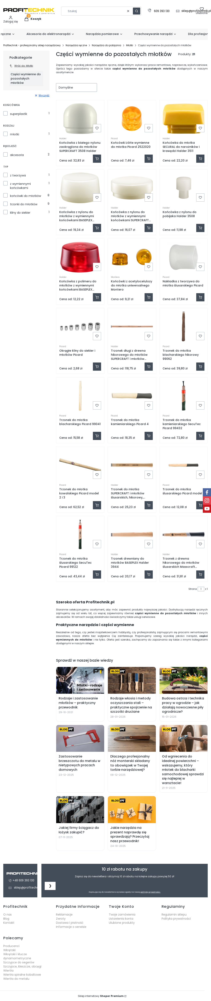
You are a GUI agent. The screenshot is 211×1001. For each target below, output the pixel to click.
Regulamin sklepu (174, 914)
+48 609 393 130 (23, 880)
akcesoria (17, 155)
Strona (192, 589)
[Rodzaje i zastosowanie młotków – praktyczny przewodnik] (80, 680)
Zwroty (61, 919)
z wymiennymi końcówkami (20, 186)
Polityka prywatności (176, 919)
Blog (6, 919)
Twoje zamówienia (122, 914)
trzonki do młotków (23, 204)
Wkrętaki (9, 950)
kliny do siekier (20, 213)
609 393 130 (162, 11)
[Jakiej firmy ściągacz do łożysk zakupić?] (80, 809)
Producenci (11, 946)
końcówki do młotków (25, 196)
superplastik (18, 114)
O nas (7, 914)
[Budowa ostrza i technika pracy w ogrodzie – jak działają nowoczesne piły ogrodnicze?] (184, 680)
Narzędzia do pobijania (106, 45)
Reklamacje (64, 914)
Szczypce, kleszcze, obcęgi (22, 966)
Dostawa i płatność (69, 923)
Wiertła (8, 970)
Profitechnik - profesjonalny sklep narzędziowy (32, 45)
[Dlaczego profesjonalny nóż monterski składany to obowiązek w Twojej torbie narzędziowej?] (132, 738)
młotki (14, 134)
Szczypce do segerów (18, 962)
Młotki (129, 45)
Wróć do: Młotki (21, 65)
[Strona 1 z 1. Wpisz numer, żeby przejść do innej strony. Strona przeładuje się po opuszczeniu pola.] (201, 589)
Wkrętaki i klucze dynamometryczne (17, 956)
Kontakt (8, 923)
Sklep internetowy (101, 996)
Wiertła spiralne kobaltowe (22, 975)
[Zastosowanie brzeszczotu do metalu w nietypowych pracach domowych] (80, 738)
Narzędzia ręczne (76, 45)
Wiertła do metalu (16, 979)
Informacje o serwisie (71, 927)
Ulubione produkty (122, 923)
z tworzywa (18, 175)
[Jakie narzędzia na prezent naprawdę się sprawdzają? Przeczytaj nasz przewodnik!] (132, 809)
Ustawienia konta (121, 919)
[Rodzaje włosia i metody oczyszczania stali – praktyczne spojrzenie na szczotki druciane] (132, 680)
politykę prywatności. (150, 892)
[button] (136, 11)
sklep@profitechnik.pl (28, 888)
